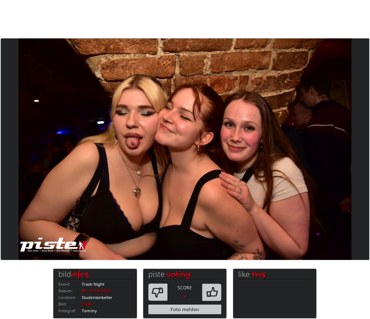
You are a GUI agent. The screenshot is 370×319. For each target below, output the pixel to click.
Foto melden (185, 309)
